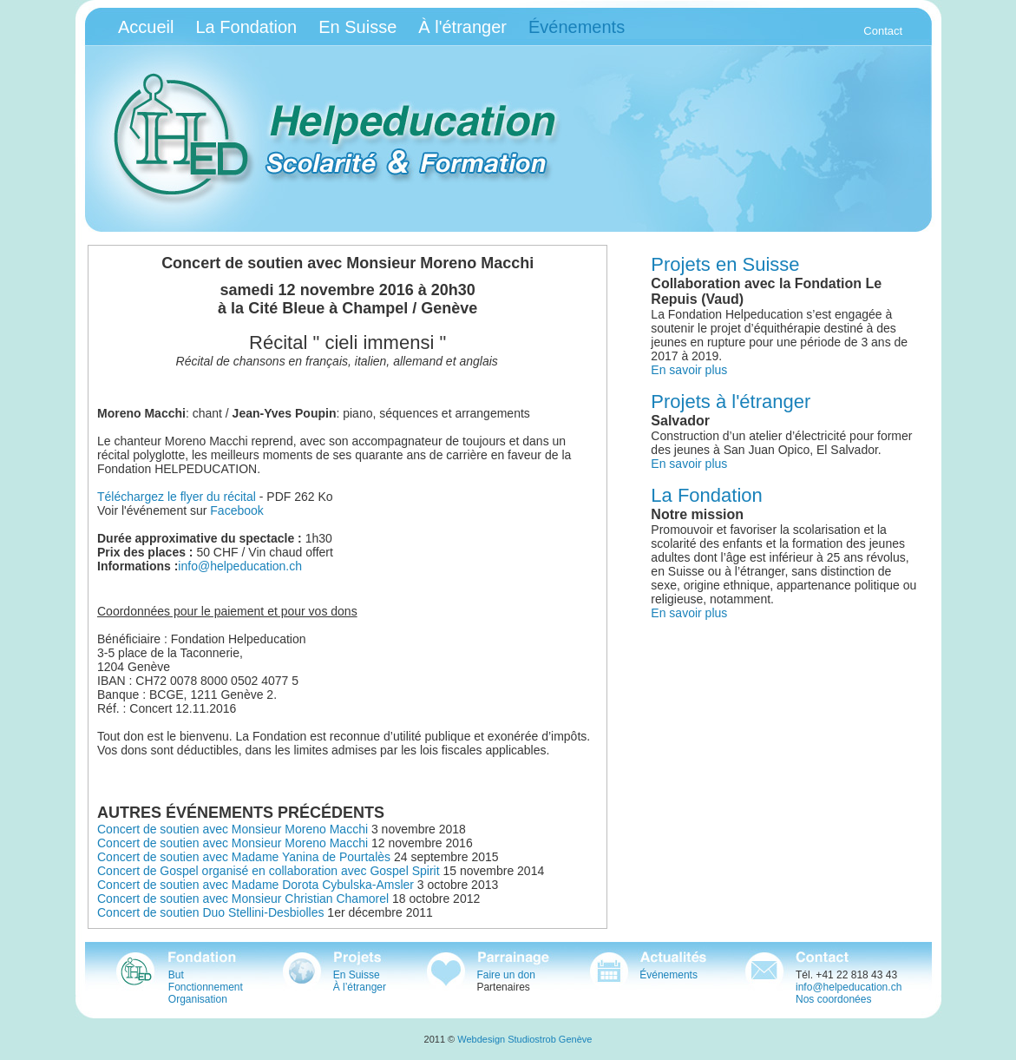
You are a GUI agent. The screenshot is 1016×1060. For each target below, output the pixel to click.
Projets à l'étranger (730, 401)
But (176, 975)
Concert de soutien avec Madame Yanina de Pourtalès (243, 857)
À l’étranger (359, 987)
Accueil (146, 26)
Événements (668, 975)
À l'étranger (462, 26)
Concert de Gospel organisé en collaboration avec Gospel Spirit (268, 871)
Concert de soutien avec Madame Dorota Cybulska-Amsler (255, 885)
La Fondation (246, 26)
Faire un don (505, 975)
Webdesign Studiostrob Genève (524, 1039)
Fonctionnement (205, 987)
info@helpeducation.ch (240, 566)
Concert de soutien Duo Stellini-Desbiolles (210, 912)
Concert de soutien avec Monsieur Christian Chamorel (243, 898)
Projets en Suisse (725, 264)
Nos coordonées (833, 999)
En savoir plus (689, 370)
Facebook (236, 510)
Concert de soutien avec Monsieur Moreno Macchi (232, 829)
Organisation (197, 999)
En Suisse (357, 26)
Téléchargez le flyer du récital (176, 497)
